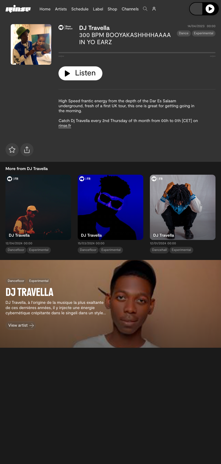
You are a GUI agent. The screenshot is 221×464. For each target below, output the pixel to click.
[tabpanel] (137, 54)
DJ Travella (94, 27)
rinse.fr (64, 125)
